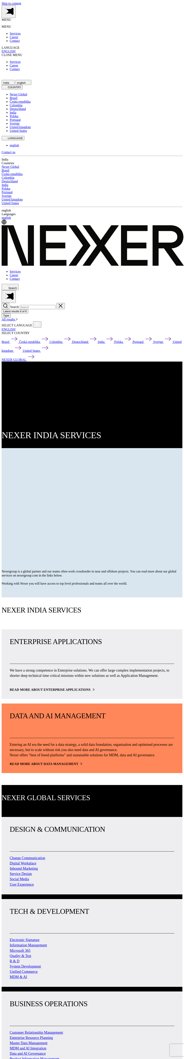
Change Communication (27, 858)
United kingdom (20, 127)
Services (15, 271)
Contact (15, 278)
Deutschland (18, 109)
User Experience (22, 884)
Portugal (15, 120)
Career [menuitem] (14, 37)
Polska (14, 116)
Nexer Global (18, 94)
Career (14, 275)
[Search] (5, 306)
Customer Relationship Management (36, 1032)
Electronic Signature (24, 940)
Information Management (28, 945)
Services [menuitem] (15, 33)
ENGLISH (8, 51)
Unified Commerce (24, 972)
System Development (25, 966)
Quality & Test (20, 956)
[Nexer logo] (93, 264)
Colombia (16, 105)
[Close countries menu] (37, 324)
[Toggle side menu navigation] (9, 11)
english (23, 82)
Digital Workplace (23, 863)
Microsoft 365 (20, 951)
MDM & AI (18, 977)
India (8, 82)
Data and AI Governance (28, 1054)
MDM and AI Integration (28, 1048)
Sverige (15, 123)
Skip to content (11, 3)
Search (14, 307)
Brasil (13, 98)
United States (18, 130)
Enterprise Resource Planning (31, 1038)
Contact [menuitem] (15, 40)
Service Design (21, 874)
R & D (14, 961)
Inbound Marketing (24, 868)
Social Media (19, 879)
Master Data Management (28, 1043)
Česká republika (20, 101)
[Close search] (60, 306)
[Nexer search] (10, 287)
